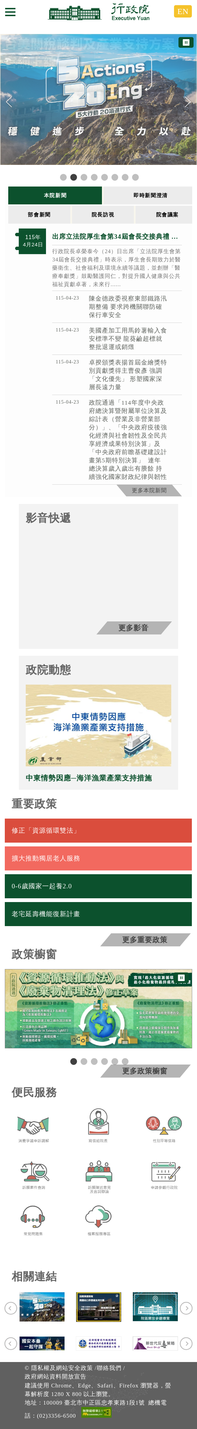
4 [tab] (103, 1061)
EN (182, 11)
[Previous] (9, 102)
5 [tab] (114, 1061)
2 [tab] (83, 1061)
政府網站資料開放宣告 (55, 1376)
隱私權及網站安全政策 (62, 1368)
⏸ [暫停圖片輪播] (186, 42)
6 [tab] (124, 1061)
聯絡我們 (109, 1368)
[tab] (56, 195)
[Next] (188, 102)
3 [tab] (93, 1061)
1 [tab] (72, 1061)
